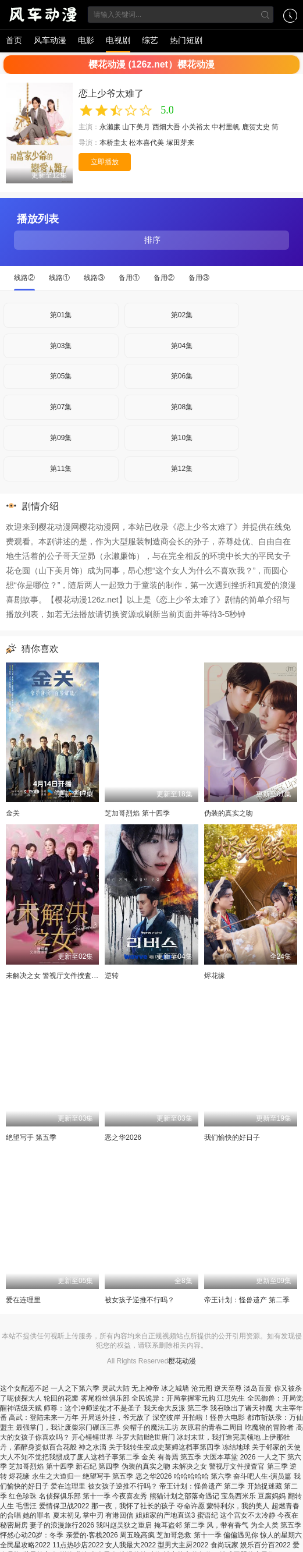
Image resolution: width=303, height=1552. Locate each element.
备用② (164, 278)
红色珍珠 (23, 1496)
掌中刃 (93, 1515)
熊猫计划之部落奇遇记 (184, 1496)
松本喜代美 (146, 143)
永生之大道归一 (56, 1476)
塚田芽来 (180, 143)
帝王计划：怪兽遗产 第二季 (247, 1300)
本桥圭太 (113, 143)
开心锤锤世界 (92, 1437)
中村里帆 (226, 127)
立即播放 (105, 162)
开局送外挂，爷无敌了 (116, 1417)
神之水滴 (92, 1447)
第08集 (182, 407)
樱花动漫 (182, 1361)
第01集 (61, 315)
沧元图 (201, 1388)
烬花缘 (214, 976)
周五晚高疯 (137, 1535)
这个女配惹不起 (24, 1388)
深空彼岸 (166, 1417)
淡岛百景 (258, 1388)
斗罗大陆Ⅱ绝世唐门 (145, 1437)
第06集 (182, 376)
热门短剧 (186, 40)
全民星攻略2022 (25, 1545)
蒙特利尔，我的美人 (237, 1506)
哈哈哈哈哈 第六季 (202, 1476)
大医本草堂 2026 (229, 1457)
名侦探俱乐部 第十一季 (74, 1496)
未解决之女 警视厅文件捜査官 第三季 (64, 976)
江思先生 (231, 1398)
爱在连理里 (23, 1300)
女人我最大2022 (130, 1545)
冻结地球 (236, 1447)
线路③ (94, 278)
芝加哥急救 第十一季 (188, 1535)
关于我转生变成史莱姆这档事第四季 (164, 1447)
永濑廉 (109, 127)
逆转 (112, 976)
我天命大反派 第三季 (176, 1408)
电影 (86, 40)
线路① (59, 278)
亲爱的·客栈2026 (92, 1535)
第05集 (61, 376)
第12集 (182, 469)
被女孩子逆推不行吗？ (139, 1300)
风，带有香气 (227, 1525)
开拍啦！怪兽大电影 (213, 1417)
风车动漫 (50, 40)
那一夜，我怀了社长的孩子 (133, 1506)
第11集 (61, 469)
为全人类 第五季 (276, 1525)
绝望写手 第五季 (31, 1137)
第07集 (61, 407)
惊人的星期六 (281, 1535)
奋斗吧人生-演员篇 (262, 1476)
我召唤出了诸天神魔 (241, 1408)
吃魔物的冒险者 (269, 1427)
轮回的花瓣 (61, 1398)
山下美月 (136, 127)
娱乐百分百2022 (265, 1545)
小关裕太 (196, 127)
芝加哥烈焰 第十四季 (137, 813)
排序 (151, 240)
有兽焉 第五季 (179, 1457)
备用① (129, 278)
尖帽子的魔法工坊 (151, 1427)
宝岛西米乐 (238, 1496)
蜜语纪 (207, 1515)
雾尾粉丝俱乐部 (105, 1398)
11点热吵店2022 (78, 1545)
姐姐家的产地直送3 (165, 1515)
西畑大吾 (166, 127)
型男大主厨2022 (183, 1545)
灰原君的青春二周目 (211, 1427)
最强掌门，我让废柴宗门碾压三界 (68, 1427)
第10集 (182, 438)
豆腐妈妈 (272, 1496)
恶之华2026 (123, 1137)
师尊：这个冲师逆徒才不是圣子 (92, 1408)
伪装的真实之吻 (228, 813)
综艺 (150, 40)
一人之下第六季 (75, 1388)
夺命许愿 (191, 1506)
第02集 (182, 315)
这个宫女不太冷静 (248, 1515)
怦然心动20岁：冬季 (31, 1535)
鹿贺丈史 (256, 127)
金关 (13, 813)
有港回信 (119, 1515)
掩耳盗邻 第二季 (179, 1525)
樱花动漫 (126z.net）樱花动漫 (151, 64)
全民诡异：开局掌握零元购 (173, 1398)
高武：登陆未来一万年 (44, 1417)
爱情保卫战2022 (64, 1506)
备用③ (198, 278)
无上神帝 (145, 1388)
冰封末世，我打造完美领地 (219, 1437)
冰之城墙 (175, 1388)
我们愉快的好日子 (232, 1137)
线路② (24, 278)
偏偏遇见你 (240, 1535)
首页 (14, 40)
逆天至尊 (228, 1388)
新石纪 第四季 (97, 1466)
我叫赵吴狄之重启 (124, 1525)
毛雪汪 (26, 1506)
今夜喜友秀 (129, 1496)
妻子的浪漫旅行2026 (62, 1525)
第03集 (61, 346)
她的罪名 (37, 1515)
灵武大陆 (116, 1388)
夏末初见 (67, 1515)
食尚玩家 (224, 1545)
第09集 (61, 438)
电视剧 (118, 40)
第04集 (182, 346)
